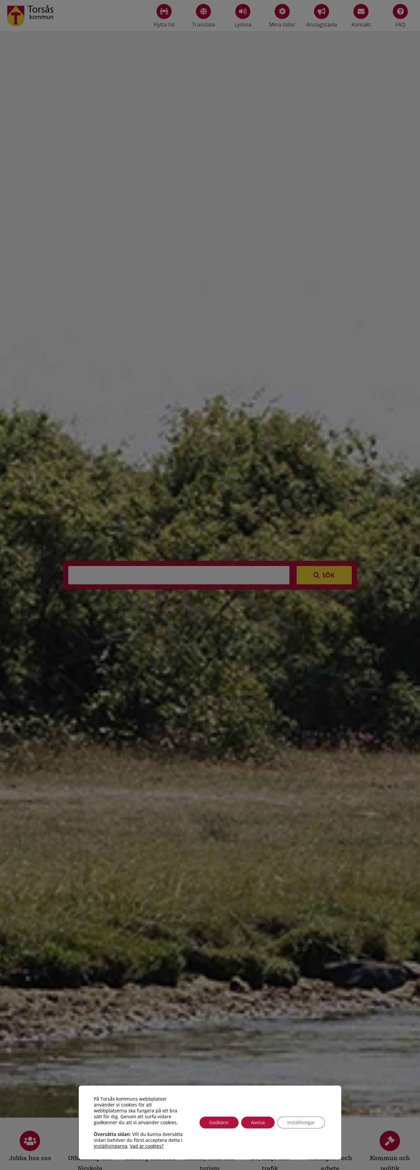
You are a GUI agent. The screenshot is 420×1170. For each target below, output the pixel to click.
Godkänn (219, 1122)
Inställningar (301, 1122)
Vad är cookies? (146, 1146)
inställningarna (110, 1146)
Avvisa (258, 1122)
